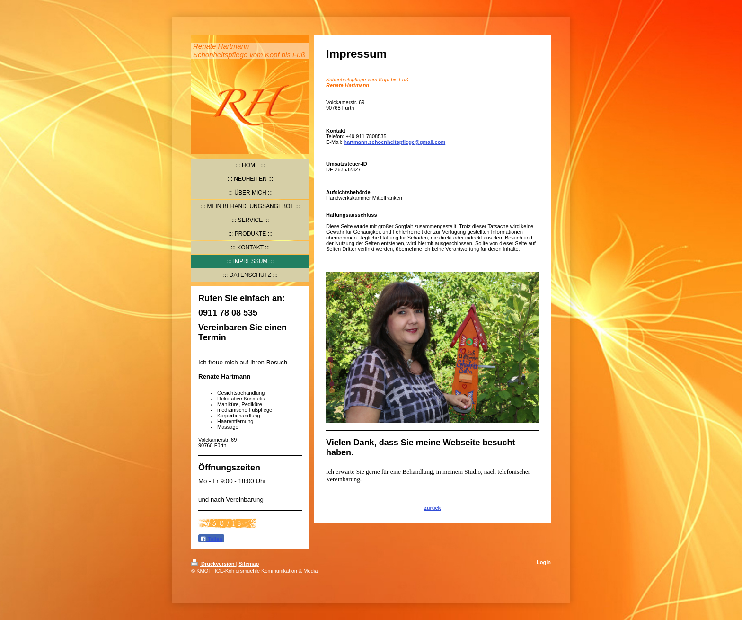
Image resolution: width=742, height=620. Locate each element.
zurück (432, 508)
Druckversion (213, 564)
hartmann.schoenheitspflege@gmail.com (394, 142)
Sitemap (248, 564)
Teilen (211, 539)
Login (544, 562)
